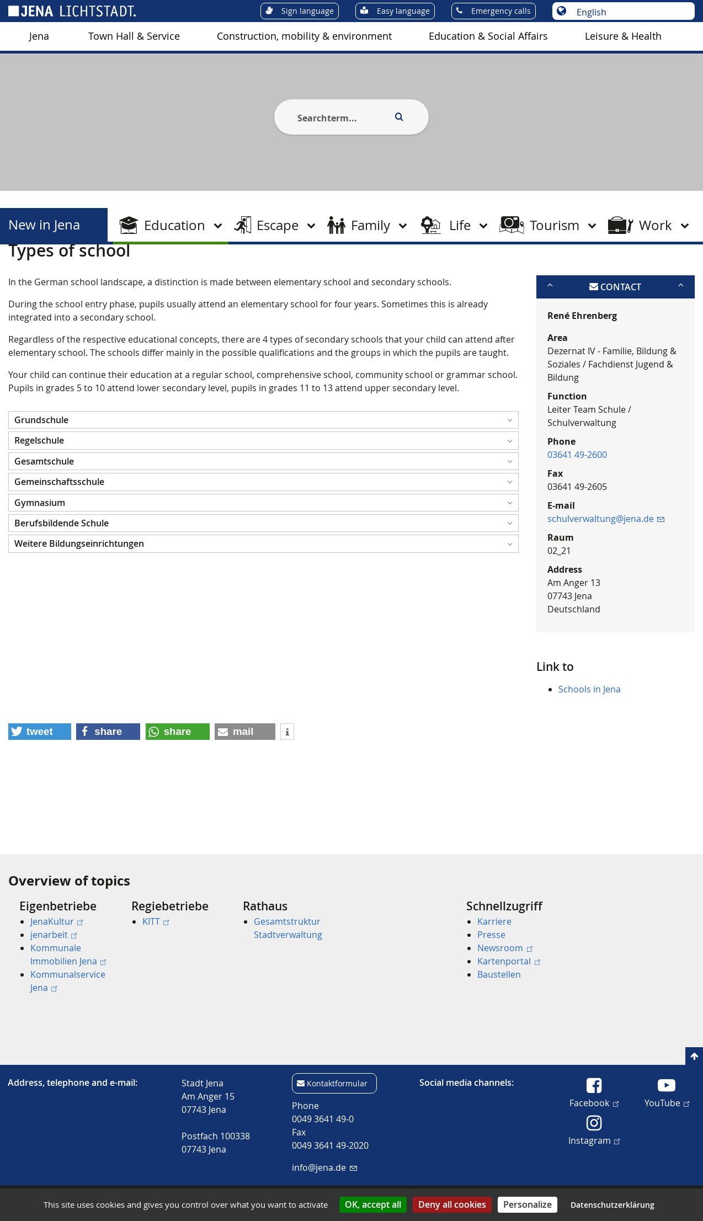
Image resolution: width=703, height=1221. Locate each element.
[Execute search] (399, 117)
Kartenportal (508, 961)
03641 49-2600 (577, 508)
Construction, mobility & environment (304, 36)
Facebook (593, 1102)
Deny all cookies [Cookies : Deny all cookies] (452, 1204)
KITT (155, 921)
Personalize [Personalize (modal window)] (527, 1204)
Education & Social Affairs (488, 36)
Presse (491, 935)
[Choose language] (629, 12)
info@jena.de (324, 1167)
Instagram (594, 1140)
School (162, 272)
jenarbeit (53, 935)
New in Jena (44, 225)
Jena (39, 36)
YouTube (667, 1102)
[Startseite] (21, 272)
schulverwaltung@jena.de (605, 572)
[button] (263, 473)
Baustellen (499, 974)
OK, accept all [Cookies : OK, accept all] (373, 1204)
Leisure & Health (623, 36)
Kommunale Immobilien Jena (68, 954)
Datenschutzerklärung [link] (612, 1204)
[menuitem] (39, 36)
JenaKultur (56, 921)
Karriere (494, 921)
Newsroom (504, 948)
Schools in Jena (589, 743)
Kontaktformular (337, 1083)
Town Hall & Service (134, 36)
